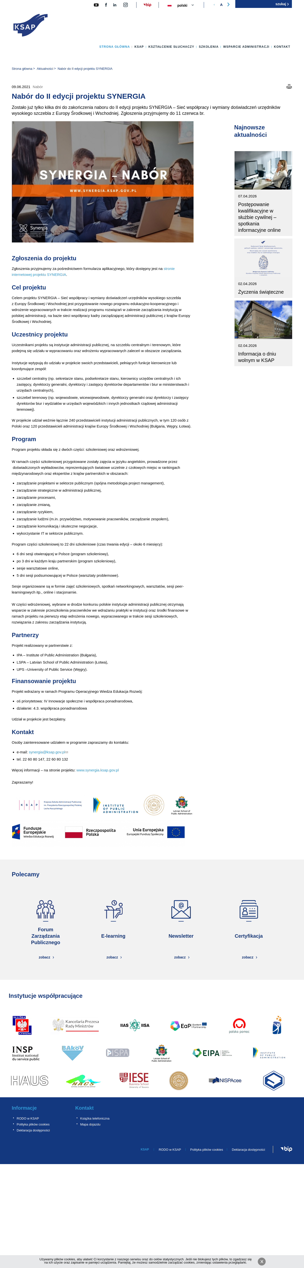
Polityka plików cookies (33, 1124)
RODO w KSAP (28, 1118)
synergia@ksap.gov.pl (48, 752)
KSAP (139, 46)
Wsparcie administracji (246, 46)
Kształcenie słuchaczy (171, 46)
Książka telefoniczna (95, 1118)
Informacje (24, 1108)
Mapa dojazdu (90, 1124)
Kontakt (282, 46)
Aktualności (45, 69)
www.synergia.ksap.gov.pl (97, 770)
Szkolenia (208, 46)
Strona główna (114, 46)
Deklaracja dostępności (33, 1130)
